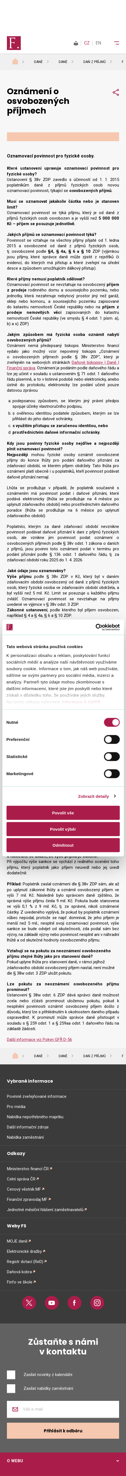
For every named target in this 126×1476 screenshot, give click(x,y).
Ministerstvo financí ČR (28, 1168)
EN (98, 43)
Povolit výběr (63, 829)
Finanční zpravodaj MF (27, 1199)
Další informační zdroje (28, 1127)
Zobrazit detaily (93, 796)
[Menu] (113, 43)
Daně (38, 62)
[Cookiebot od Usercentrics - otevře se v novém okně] (95, 627)
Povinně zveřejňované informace (36, 1096)
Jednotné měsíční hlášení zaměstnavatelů (45, 1209)
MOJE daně (17, 1241)
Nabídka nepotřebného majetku (35, 1116)
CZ (87, 43)
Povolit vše (63, 813)
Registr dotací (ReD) (25, 1261)
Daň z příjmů (94, 62)
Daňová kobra (19, 1271)
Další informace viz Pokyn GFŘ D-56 (39, 1039)
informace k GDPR (80, 701)
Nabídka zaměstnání (25, 1137)
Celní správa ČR (21, 1179)
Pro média (16, 1106)
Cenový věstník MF (24, 1189)
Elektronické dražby (24, 1251)
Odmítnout (63, 845)
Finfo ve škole (19, 1282)
